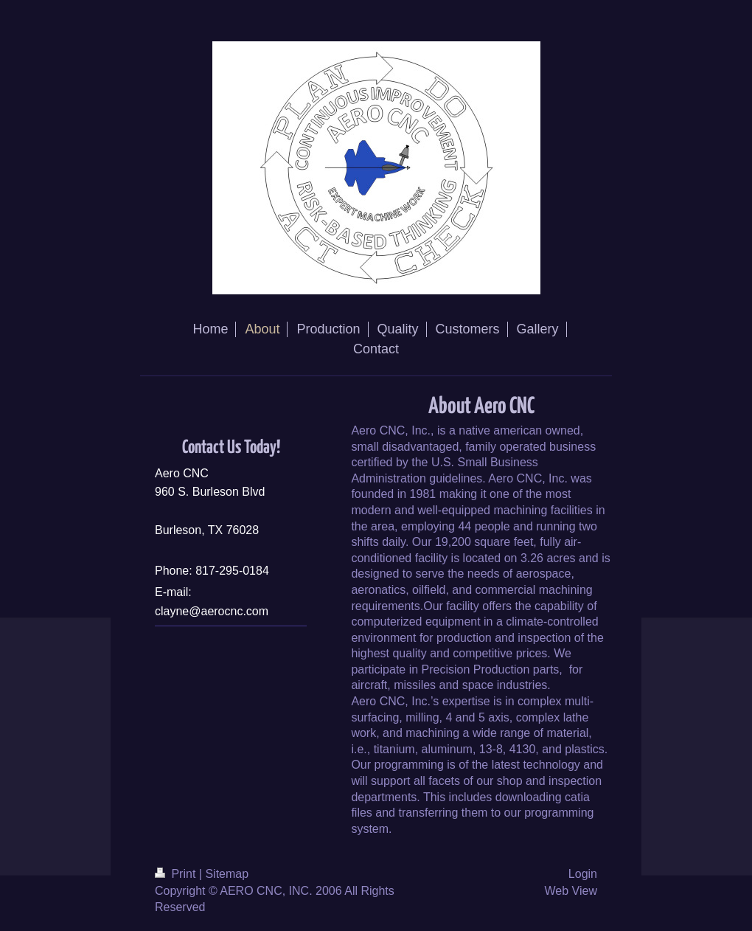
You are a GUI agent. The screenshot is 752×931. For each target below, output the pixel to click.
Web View (571, 891)
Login (582, 874)
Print (177, 874)
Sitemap (226, 874)
